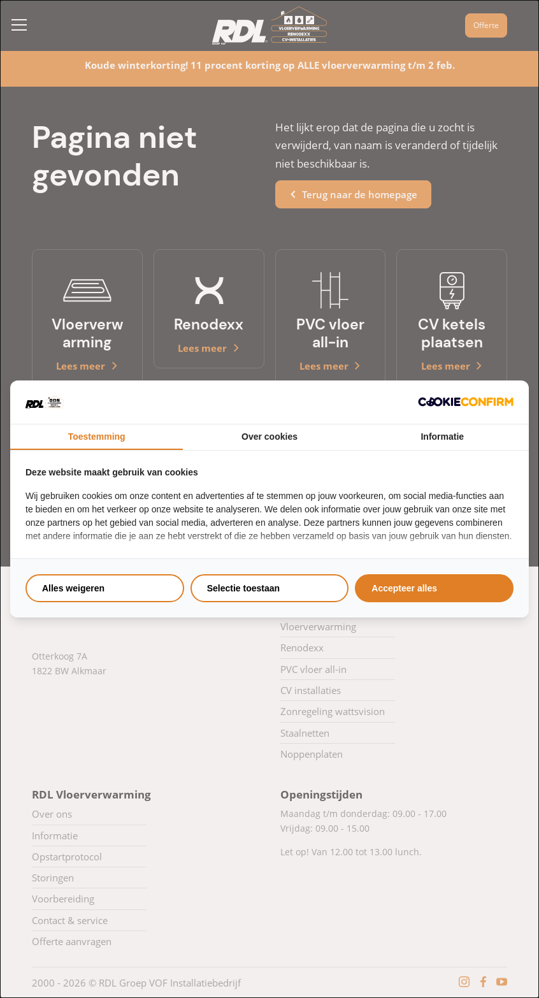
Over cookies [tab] (269, 436)
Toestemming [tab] (97, 436)
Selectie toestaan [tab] (243, 588)
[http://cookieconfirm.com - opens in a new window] (466, 402)
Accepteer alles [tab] (404, 588)
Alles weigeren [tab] (73, 588)
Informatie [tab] (442, 436)
